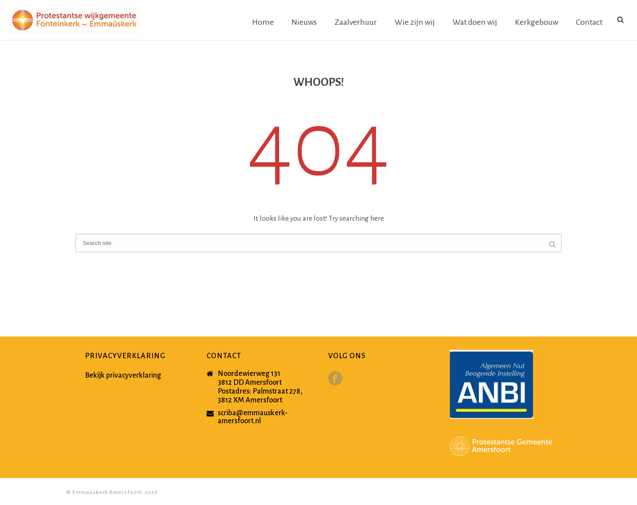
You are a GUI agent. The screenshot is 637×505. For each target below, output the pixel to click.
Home (263, 22)
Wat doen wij (475, 22)
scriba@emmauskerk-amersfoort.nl (253, 417)
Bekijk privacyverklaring (123, 375)
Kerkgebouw (536, 22)
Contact (589, 22)
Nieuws (304, 22)
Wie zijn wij (415, 22)
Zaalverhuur (355, 22)
